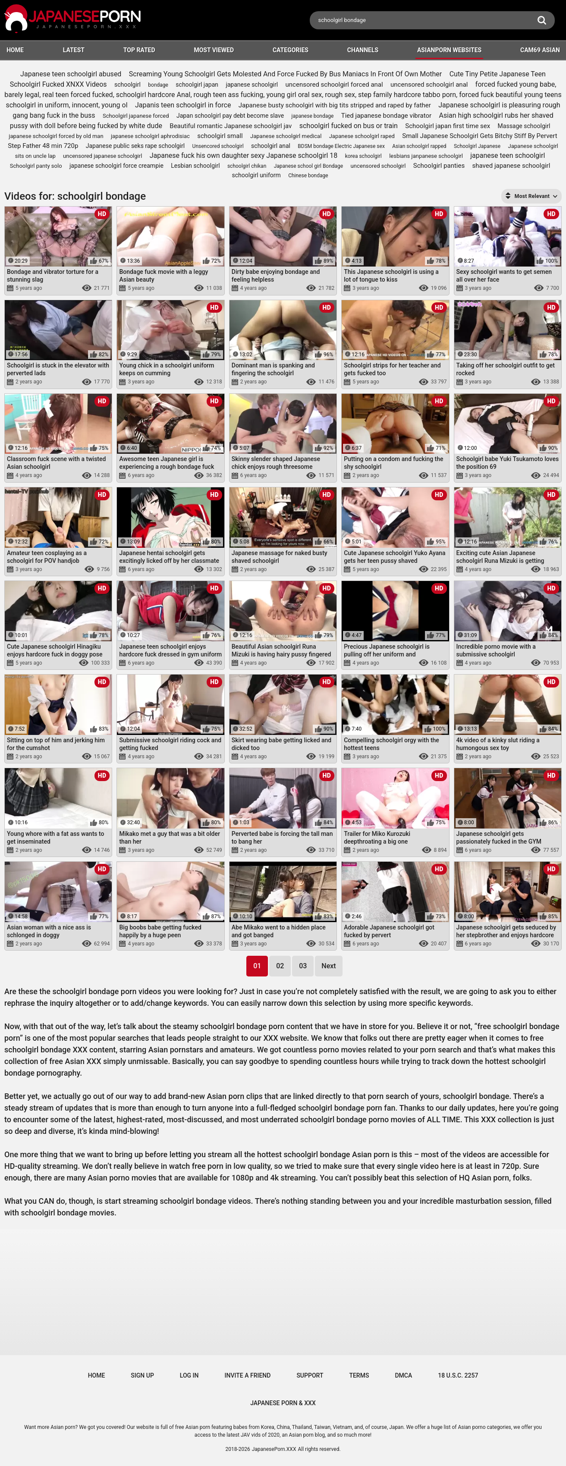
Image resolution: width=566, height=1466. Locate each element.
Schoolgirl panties (439, 166)
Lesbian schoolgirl (195, 165)
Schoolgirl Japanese (477, 146)
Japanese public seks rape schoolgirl (135, 145)
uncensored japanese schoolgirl (102, 156)
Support (309, 1375)
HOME (15, 50)
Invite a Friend (248, 1375)
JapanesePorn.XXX (274, 1449)
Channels (362, 50)
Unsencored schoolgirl (218, 146)
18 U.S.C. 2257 (458, 1375)
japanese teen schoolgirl (507, 155)
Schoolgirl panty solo (36, 166)
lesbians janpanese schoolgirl (426, 156)
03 (303, 966)
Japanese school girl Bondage (308, 166)
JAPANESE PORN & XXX (283, 1403)
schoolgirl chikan (246, 166)
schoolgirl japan (197, 84)
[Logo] (73, 20)
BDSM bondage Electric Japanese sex (341, 146)
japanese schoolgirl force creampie (116, 165)
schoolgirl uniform (256, 175)
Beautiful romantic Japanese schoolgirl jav (231, 126)
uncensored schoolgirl (378, 166)
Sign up (142, 1375)
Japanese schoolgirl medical (285, 136)
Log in (189, 1375)
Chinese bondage (308, 176)
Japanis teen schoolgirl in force (183, 105)
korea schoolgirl (363, 156)
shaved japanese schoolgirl (511, 166)
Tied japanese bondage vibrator (386, 115)
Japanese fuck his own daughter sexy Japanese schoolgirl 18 (244, 155)
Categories (290, 50)
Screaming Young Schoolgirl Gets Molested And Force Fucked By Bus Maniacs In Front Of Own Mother (285, 74)
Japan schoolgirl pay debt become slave (230, 115)
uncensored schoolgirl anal (429, 84)
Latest (74, 50)
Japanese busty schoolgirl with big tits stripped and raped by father (335, 105)
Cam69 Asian (540, 50)
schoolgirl (127, 84)
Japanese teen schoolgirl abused (70, 74)
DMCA (403, 1375)
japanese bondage (313, 116)
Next (328, 966)
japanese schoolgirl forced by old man (56, 136)
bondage (158, 85)
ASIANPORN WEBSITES (449, 50)
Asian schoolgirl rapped (419, 146)
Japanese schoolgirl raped (362, 136)
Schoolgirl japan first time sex (447, 126)
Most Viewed (214, 50)
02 (280, 966)
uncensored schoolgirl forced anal (334, 84)
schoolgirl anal (270, 145)
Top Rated (139, 50)
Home (96, 1375)
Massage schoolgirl (524, 125)
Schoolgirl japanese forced (136, 116)
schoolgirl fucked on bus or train (348, 126)
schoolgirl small (219, 136)
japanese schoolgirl (252, 84)
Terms (359, 1375)
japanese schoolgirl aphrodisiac (150, 136)
